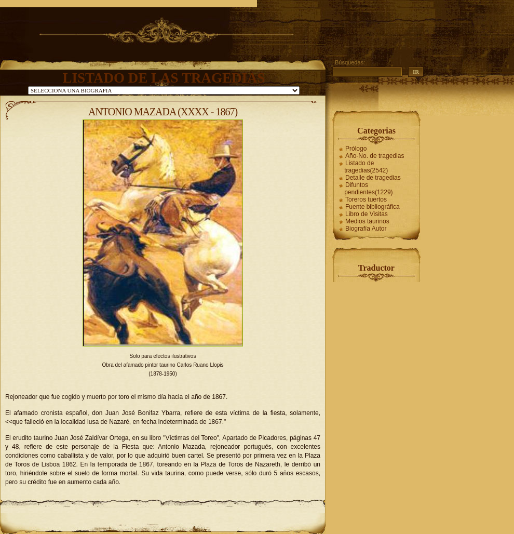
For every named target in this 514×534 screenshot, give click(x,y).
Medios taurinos (367, 221)
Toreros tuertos (366, 199)
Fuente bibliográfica (372, 206)
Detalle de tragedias (373, 177)
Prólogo (356, 148)
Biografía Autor (365, 228)
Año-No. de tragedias (374, 155)
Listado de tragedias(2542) (366, 166)
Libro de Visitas (366, 214)
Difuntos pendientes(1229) (368, 188)
